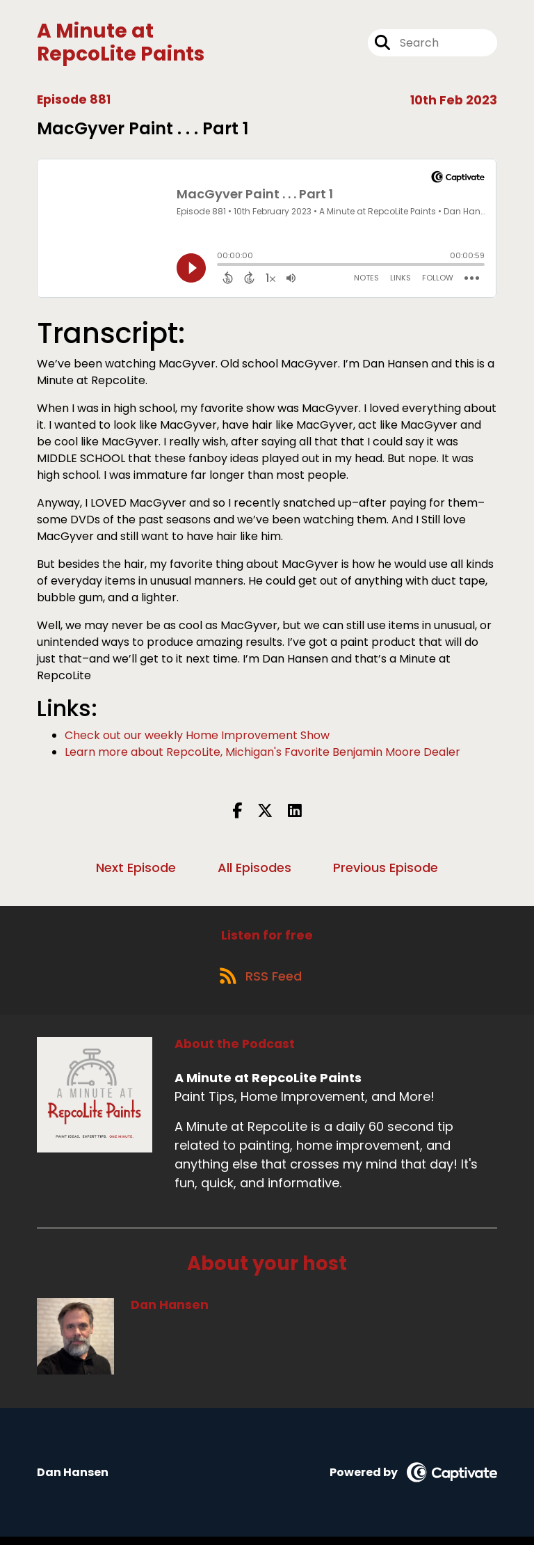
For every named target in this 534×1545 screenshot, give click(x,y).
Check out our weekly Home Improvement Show (197, 738)
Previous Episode (385, 870)
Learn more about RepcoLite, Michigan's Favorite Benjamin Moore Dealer (262, 755)
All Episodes (254, 870)
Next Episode (136, 870)
